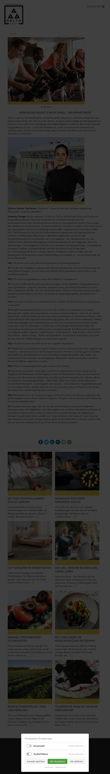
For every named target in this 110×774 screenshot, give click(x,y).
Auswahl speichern (36, 761)
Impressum (48, 767)
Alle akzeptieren (57, 761)
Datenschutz (60, 767)
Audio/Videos (41, 754)
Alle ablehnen (76, 761)
